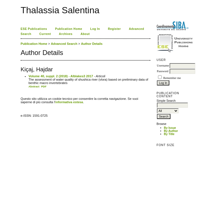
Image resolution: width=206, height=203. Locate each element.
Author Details (91, 43)
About (85, 34)
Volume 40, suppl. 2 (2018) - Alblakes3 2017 (61, 76)
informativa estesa (69, 102)
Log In (95, 28)
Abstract (34, 86)
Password (162, 71)
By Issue (170, 127)
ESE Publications (34, 28)
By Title (169, 134)
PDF (44, 86)
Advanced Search (64, 43)
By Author (171, 131)
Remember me (172, 78)
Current (45, 34)
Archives (66, 34)
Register (114, 28)
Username (163, 65)
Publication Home (68, 28)
